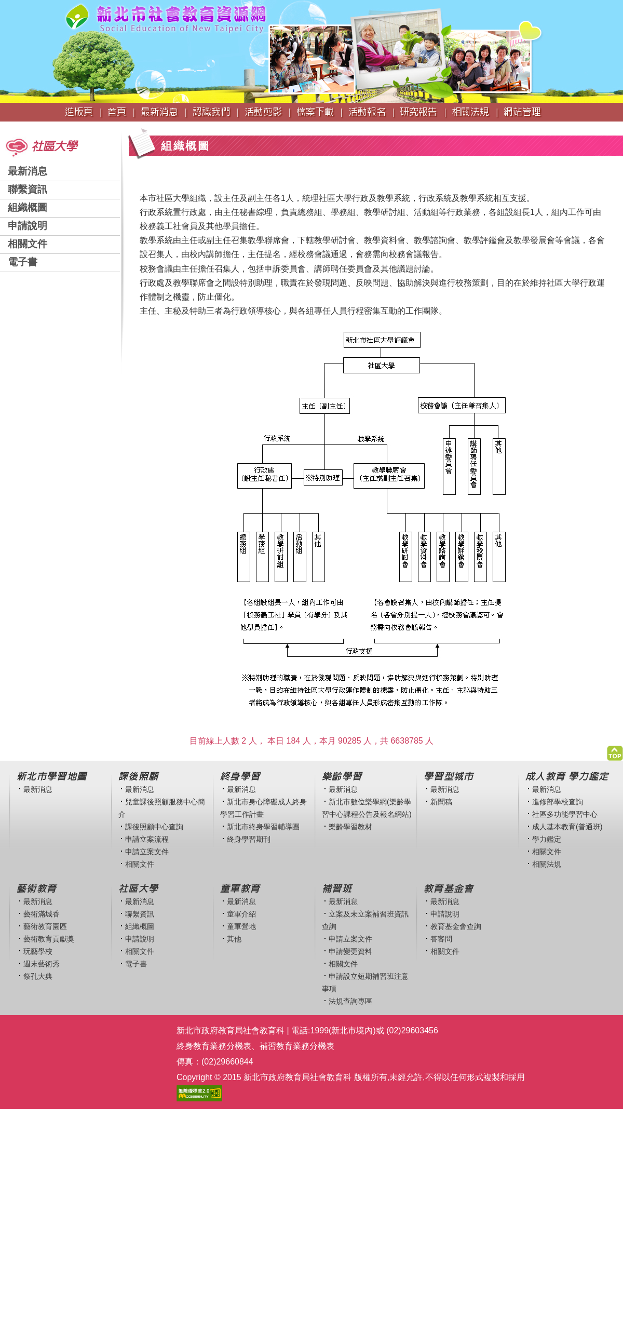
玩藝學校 (37, 951)
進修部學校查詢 (557, 802)
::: (3, 126)
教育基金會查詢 (455, 926)
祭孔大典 (37, 976)
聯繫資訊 (27, 189)
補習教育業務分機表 (297, 1046)
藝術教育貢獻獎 (48, 939)
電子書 (22, 262)
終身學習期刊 (248, 839)
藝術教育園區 (45, 926)
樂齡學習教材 (350, 827)
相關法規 (546, 864)
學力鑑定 (546, 839)
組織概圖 (27, 207)
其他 (234, 939)
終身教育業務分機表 (214, 1046)
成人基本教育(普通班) (567, 827)
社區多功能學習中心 (565, 814)
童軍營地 (241, 926)
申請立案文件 (147, 851)
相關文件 (27, 243)
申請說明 (27, 225)
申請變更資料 (350, 951)
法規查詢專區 (350, 1001)
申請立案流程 (147, 839)
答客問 (441, 939)
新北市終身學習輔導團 (263, 827)
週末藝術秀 (41, 964)
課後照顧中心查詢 (154, 827)
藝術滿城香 (41, 914)
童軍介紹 (241, 914)
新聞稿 (441, 802)
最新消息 (27, 171)
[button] (615, 750)
